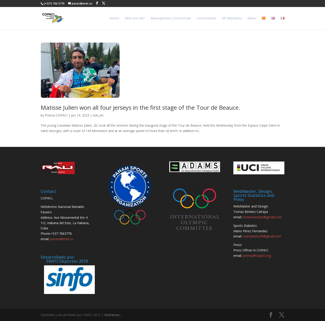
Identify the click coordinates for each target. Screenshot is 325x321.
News (252, 18)
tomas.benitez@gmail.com (262, 217)
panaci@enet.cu (61, 239)
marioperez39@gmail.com (262, 236)
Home (114, 18)
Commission (206, 18)
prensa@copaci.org (257, 255)
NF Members (232, 18)
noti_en (98, 115)
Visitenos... (113, 315)
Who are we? (135, 18)
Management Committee (171, 18)
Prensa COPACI (56, 115)
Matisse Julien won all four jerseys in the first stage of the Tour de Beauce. (140, 107)
